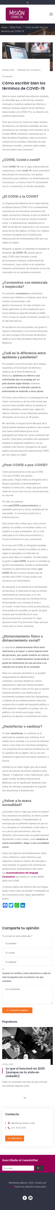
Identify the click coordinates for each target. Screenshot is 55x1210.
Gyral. (11, 1186)
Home (4, 27)
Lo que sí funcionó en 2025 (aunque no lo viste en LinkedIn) (25, 1072)
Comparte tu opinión (17, 1010)
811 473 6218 (18, 1127)
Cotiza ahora (15, 1138)
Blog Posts (15, 27)
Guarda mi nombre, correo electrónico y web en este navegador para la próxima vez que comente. (26, 977)
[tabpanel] (27, 1058)
